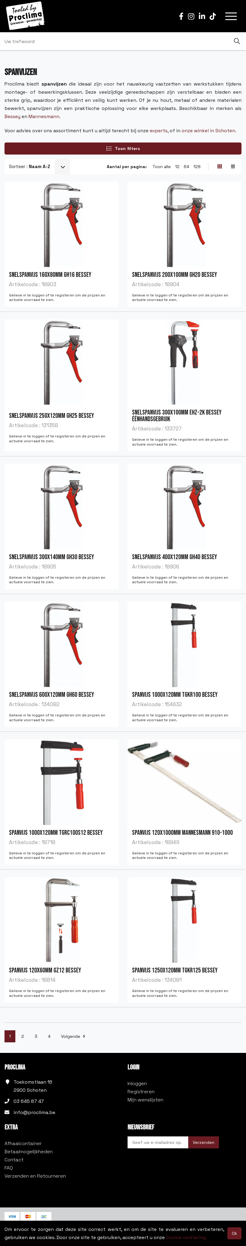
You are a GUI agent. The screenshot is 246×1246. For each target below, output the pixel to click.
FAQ (9, 1168)
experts (158, 130)
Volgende (73, 1036)
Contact (14, 1160)
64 (186, 166)
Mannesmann (44, 116)
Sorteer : (29, 166)
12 (177, 166)
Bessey (12, 116)
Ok (234, 1233)
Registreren (141, 1091)
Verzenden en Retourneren (35, 1176)
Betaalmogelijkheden (29, 1151)
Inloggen (137, 1083)
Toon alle (161, 166)
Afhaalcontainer (23, 1143)
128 (197, 166)
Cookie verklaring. (186, 1237)
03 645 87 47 (29, 1101)
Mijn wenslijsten (145, 1100)
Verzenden (203, 1142)
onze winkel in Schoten (208, 130)
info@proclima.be (34, 1112)
